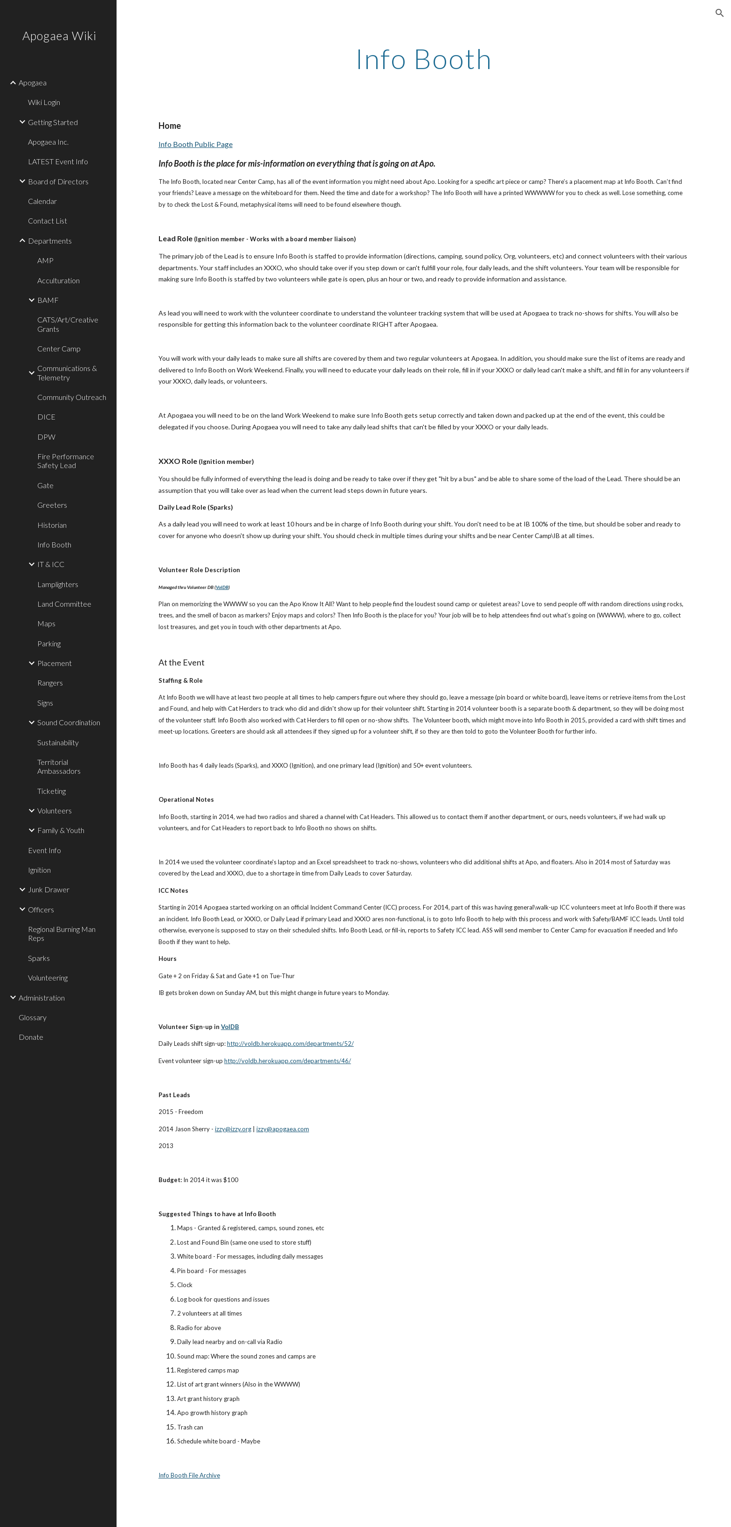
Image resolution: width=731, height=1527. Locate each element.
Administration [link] (42, 997)
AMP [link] (45, 260)
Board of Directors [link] (58, 181)
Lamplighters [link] (57, 584)
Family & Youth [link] (60, 830)
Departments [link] (50, 240)
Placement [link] (54, 662)
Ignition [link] (39, 869)
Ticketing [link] (51, 790)
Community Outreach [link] (71, 396)
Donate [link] (31, 1036)
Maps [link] (46, 623)
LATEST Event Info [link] (58, 161)
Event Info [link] (44, 850)
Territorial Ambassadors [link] (59, 766)
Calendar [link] (42, 200)
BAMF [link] (48, 299)
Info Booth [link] (54, 544)
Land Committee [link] (64, 603)
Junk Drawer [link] (48, 889)
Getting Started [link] (53, 122)
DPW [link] (46, 436)
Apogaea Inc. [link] (48, 141)
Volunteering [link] (48, 977)
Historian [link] (52, 524)
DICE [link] (46, 416)
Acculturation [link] (58, 280)
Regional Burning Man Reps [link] (62, 933)
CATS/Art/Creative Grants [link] (67, 324)
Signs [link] (45, 702)
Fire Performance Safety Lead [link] (65, 460)
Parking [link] (49, 643)
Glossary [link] (33, 1017)
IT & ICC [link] (50, 564)
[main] (424, 58)
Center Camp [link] (59, 348)
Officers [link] (41, 909)
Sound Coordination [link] (68, 722)
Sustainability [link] (58, 742)
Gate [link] (45, 485)
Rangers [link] (50, 682)
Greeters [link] (52, 504)
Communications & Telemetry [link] (67, 372)
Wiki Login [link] (44, 102)
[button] (720, 13)
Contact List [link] (47, 220)
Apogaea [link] (33, 82)
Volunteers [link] (54, 810)
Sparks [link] (39, 957)
